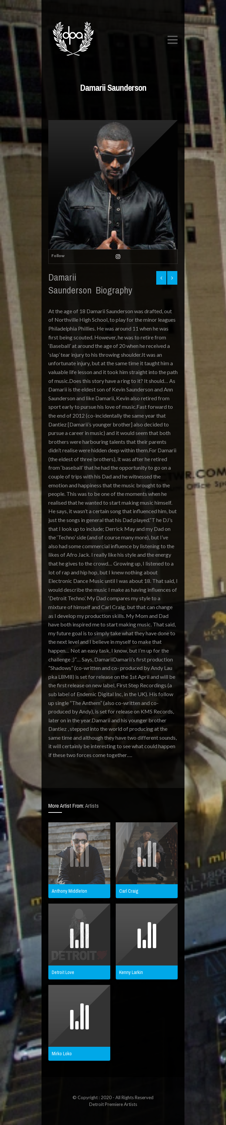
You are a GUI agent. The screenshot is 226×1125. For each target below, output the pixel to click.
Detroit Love (63, 972)
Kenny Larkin (131, 972)
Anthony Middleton (69, 891)
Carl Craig (129, 891)
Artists (92, 805)
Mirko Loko (62, 1054)
